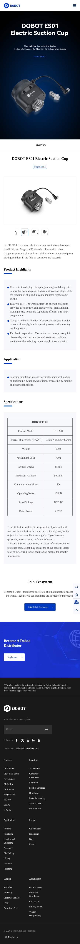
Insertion (8, 863)
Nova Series (9, 779)
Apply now (15, 657)
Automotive (34, 768)
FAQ (6, 903)
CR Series (8, 784)
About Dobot (35, 879)
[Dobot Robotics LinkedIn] (33, 740)
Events (32, 844)
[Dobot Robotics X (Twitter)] (22, 740)
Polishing (8, 868)
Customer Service (12, 897)
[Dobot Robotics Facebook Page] (16, 740)
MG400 (7, 799)
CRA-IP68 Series (11, 773)
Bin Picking (9, 853)
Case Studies (35, 828)
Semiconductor (36, 803)
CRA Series (9, 768)
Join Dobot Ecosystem (41, 607)
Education (33, 782)
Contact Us (34, 901)
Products (7, 760)
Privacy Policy (35, 906)
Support (7, 879)
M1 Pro (7, 805)
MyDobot (8, 887)
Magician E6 (40, 166)
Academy (8, 892)
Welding (7, 828)
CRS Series (9, 789)
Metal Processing (37, 798)
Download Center (11, 908)
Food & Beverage (37, 788)
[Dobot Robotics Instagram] (28, 740)
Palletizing (8, 834)
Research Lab (35, 808)
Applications (9, 820)
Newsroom (34, 834)
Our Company (35, 887)
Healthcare (34, 793)
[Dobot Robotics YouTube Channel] (39, 740)
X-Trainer (8, 810)
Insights (32, 820)
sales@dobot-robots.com (27, 748)
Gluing (7, 858)
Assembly (8, 848)
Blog (31, 839)
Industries (33, 760)
